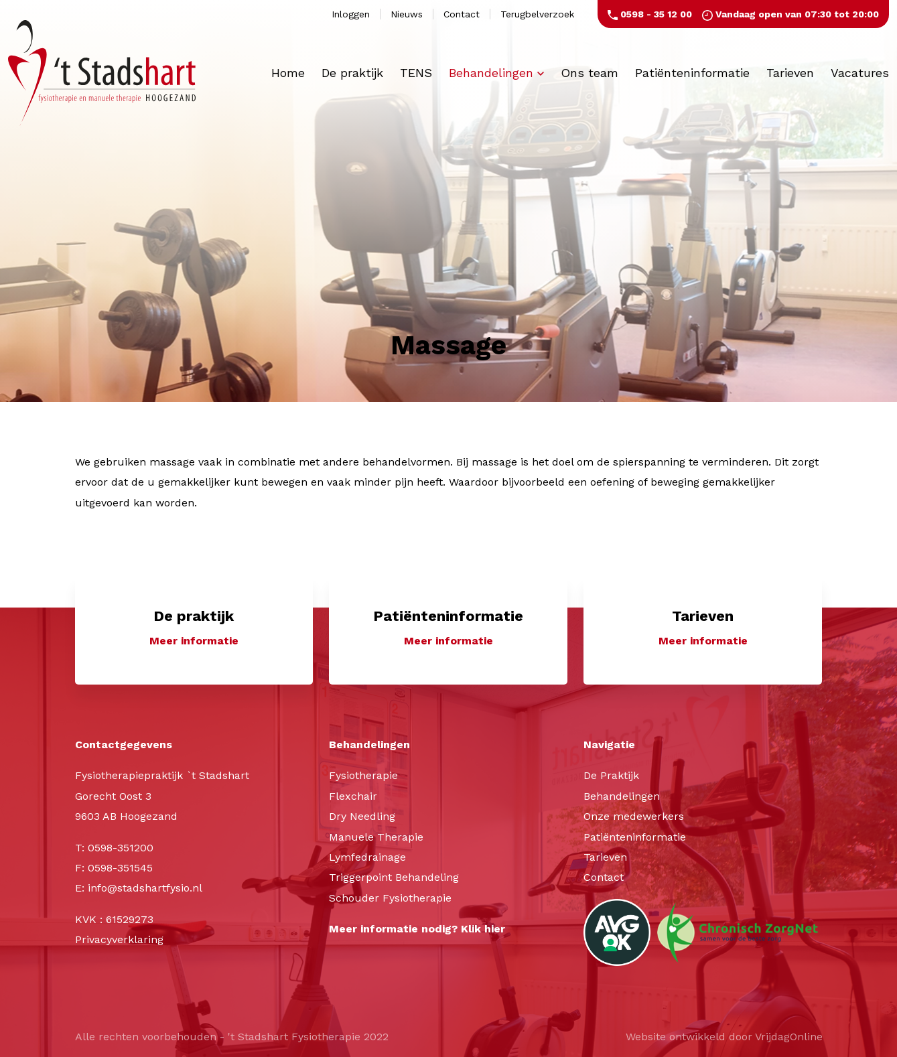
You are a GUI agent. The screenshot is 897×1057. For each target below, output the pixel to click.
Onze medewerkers (633, 816)
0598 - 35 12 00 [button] (650, 14)
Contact (603, 877)
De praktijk (352, 73)
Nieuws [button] (407, 14)
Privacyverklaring (119, 939)
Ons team (589, 73)
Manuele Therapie (376, 837)
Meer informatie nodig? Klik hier (417, 928)
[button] (194, 629)
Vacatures (860, 73)
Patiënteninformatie (692, 73)
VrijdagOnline (789, 1036)
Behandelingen (496, 73)
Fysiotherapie (363, 775)
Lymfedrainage (367, 857)
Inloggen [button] (351, 14)
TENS (416, 73)
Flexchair (353, 796)
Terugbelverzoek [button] (537, 14)
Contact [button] (461, 14)
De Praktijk (611, 775)
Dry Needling (362, 816)
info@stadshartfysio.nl (145, 888)
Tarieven (790, 73)
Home (288, 73)
